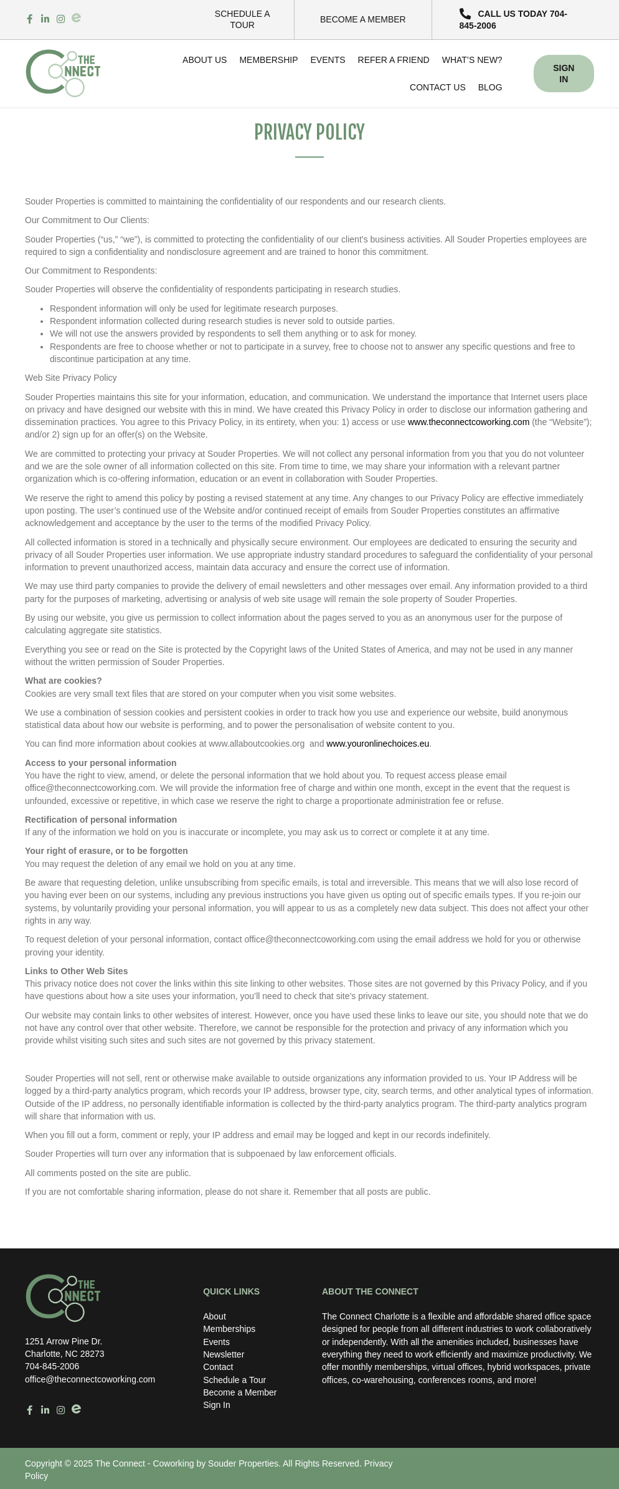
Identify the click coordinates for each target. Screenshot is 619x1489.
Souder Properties (243, 1463)
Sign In (216, 1405)
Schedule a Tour (234, 1380)
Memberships (229, 1329)
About (214, 1316)
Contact (218, 1367)
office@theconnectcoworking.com (90, 1379)
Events (216, 1342)
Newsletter (223, 1354)
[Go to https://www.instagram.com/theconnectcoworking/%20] (60, 19)
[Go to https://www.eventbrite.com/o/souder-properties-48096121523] (76, 17)
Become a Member (239, 1392)
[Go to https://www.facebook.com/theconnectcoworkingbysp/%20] (29, 19)
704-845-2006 (52, 1366)
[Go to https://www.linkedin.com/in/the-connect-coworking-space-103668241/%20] (45, 19)
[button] (519, 19)
